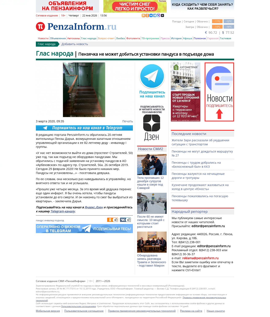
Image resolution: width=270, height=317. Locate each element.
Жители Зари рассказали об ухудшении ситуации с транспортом (200, 142)
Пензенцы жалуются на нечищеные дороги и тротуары (198, 176)
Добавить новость (75, 44)
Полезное (200, 38)
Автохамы (73, 38)
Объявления (58, 38)
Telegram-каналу (62, 211)
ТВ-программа (150, 38)
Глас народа (88, 38)
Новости (43, 38)
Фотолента (133, 38)
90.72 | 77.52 (219, 32)
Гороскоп (213, 38)
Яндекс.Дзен (94, 207)
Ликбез (120, 38)
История (176, 38)
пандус (40, 220)
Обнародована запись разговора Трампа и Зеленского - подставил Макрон (151, 260)
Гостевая (225, 38)
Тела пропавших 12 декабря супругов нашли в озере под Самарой (150, 183)
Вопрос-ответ (106, 38)
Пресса (165, 38)
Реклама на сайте (191, 311)
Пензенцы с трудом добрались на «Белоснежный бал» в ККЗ (196, 165)
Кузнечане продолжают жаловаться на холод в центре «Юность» (200, 187)
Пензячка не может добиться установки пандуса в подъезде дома (146, 54)
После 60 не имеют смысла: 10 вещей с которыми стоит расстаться (151, 221)
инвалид (49, 220)
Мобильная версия (48, 311)
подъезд (59, 220)
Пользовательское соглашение (84, 311)
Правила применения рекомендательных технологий (142, 311)
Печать (127, 121)
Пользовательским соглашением (78, 306)
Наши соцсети (216, 311)
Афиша (187, 38)
